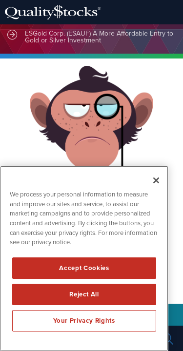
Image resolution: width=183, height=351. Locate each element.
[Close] (156, 180)
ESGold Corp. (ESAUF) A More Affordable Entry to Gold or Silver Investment (99, 36)
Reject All (84, 294)
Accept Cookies (84, 268)
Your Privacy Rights (84, 321)
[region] (84, 258)
